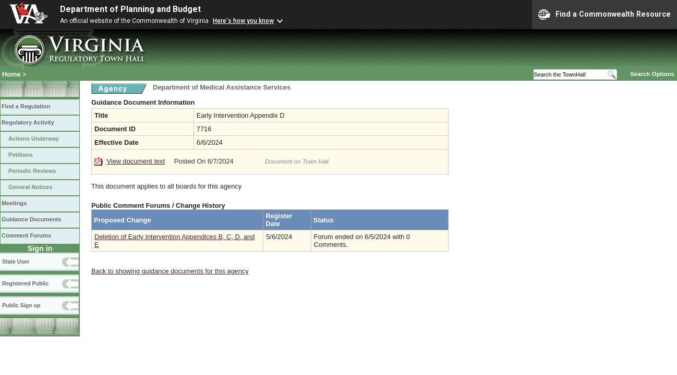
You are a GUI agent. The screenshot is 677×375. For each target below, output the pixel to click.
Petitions (20, 155)
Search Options (652, 74)
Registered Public (25, 283)
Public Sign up (21, 305)
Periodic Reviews (32, 171)
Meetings (14, 203)
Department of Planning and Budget (130, 9)
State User (15, 261)
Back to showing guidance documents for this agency (170, 271)
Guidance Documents (31, 219)
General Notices (30, 187)
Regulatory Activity (28, 122)
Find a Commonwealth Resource (604, 14)
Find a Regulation (26, 106)
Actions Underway (33, 138)
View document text (136, 161)
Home (11, 74)
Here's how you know (243, 20)
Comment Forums (26, 235)
